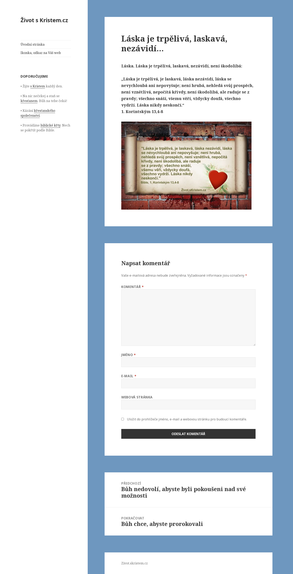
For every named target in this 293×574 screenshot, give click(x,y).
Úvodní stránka (33, 44)
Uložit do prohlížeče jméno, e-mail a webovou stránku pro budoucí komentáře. (187, 419)
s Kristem (37, 86)
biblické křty (50, 125)
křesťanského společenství (38, 113)
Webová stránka (137, 397)
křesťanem (29, 101)
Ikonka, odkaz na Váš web (41, 53)
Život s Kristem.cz (44, 20)
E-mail (128, 376)
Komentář (132, 287)
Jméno (128, 355)
